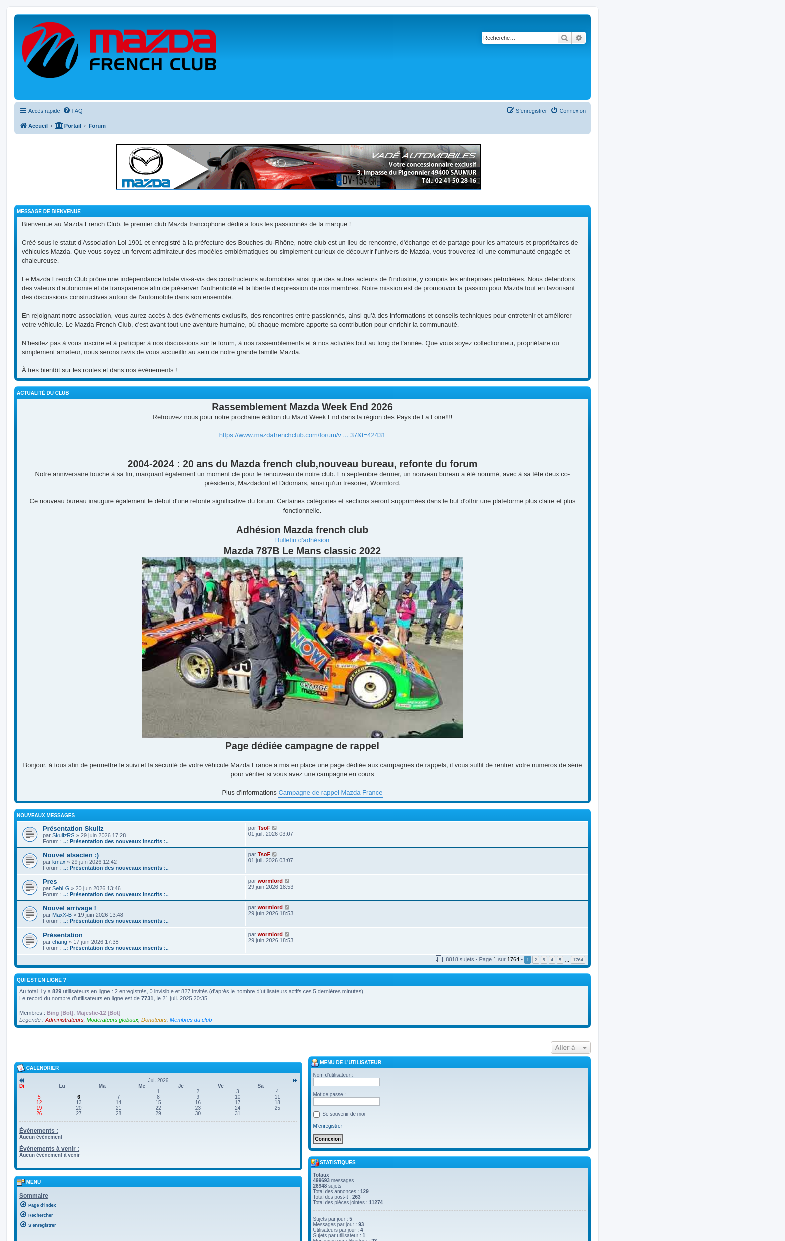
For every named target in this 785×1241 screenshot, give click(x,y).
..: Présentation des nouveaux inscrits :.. (116, 841)
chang (59, 942)
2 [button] (535, 959)
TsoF (264, 828)
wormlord (270, 881)
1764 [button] (578, 959)
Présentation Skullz (73, 828)
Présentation (63, 935)
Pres (50, 881)
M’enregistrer (327, 1126)
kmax (58, 862)
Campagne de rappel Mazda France (330, 792)
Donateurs (154, 1020)
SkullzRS (63, 835)
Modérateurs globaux (112, 1020)
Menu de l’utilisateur (346, 1063)
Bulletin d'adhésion (302, 540)
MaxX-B (62, 915)
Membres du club (191, 1020)
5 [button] (560, 959)
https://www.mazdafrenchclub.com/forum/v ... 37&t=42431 (302, 435)
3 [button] (544, 959)
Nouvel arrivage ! (69, 908)
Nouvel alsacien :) (71, 855)
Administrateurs (64, 1020)
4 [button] (552, 959)
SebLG (60, 888)
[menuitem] (73, 111)
